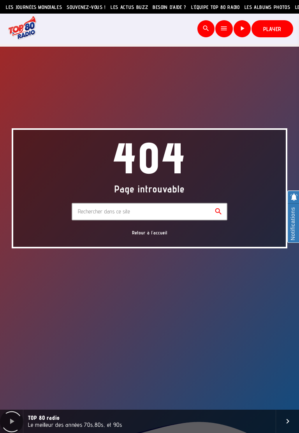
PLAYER (272, 29)
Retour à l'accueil (149, 233)
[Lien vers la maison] (22, 28)
